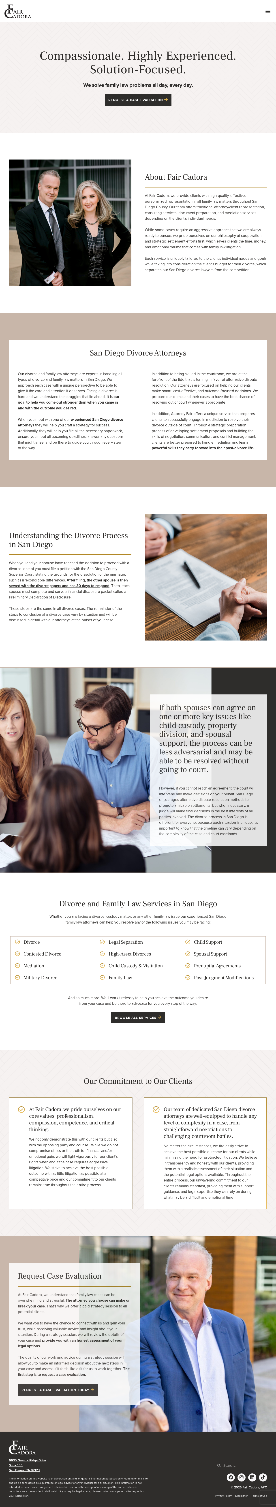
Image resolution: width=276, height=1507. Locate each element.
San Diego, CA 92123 (24, 1470)
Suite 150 (16, 1465)
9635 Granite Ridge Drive (27, 1460)
